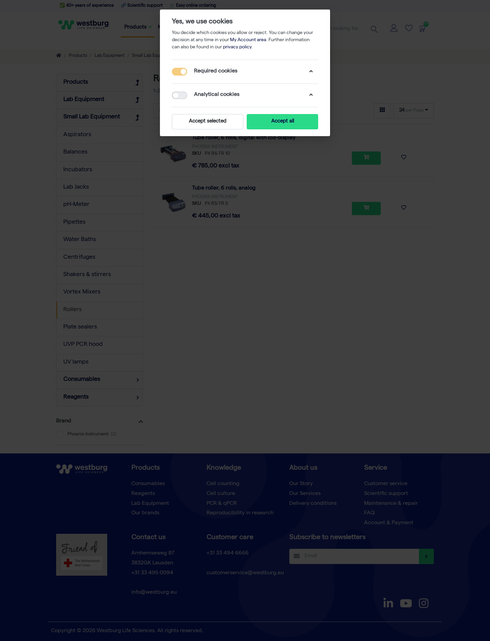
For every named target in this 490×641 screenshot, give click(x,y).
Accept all (282, 121)
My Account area (248, 40)
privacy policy (237, 47)
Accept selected (207, 121)
